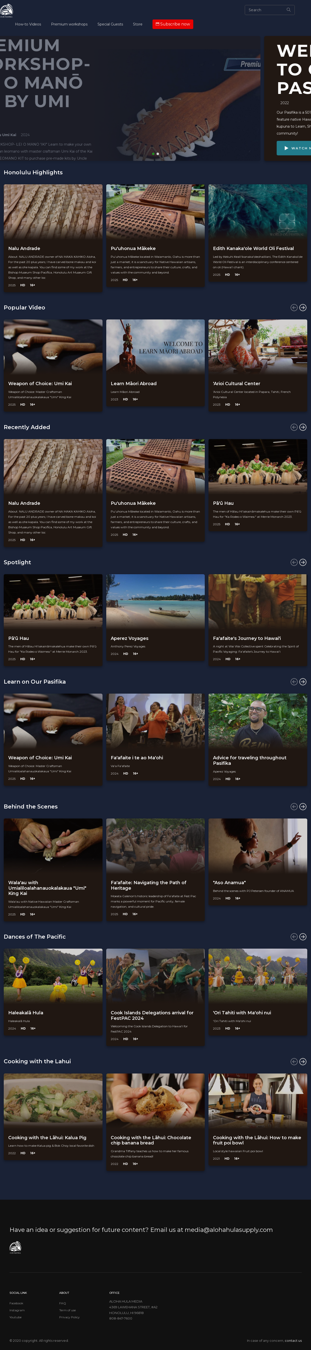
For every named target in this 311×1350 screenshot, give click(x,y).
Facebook (16, 1303)
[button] (153, 154)
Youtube (16, 1317)
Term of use (67, 1310)
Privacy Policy (69, 1317)
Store (137, 24)
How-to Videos (28, 24)
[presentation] (294, 307)
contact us (293, 1341)
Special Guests (110, 24)
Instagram (17, 1310)
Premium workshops (69, 24)
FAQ (62, 1303)
